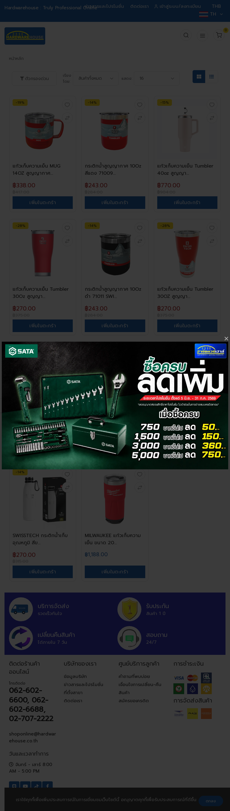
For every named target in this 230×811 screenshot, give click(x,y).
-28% (20, 225)
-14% (92, 102)
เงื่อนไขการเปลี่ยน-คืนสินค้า (140, 688)
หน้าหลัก (16, 58)
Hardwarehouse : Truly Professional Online (50, 7)
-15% (164, 102)
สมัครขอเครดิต (134, 700)
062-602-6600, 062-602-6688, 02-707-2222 (31, 704)
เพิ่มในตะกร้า (42, 202)
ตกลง (211, 801)
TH (211, 14)
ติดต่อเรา (139, 6)
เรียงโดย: (67, 78)
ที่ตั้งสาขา (73, 692)
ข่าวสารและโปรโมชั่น (104, 6)
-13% (92, 349)
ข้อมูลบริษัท (75, 676)
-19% (20, 102)
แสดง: (127, 78)
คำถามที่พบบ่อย (134, 676)
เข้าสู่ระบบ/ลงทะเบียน (178, 6)
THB (216, 6)
